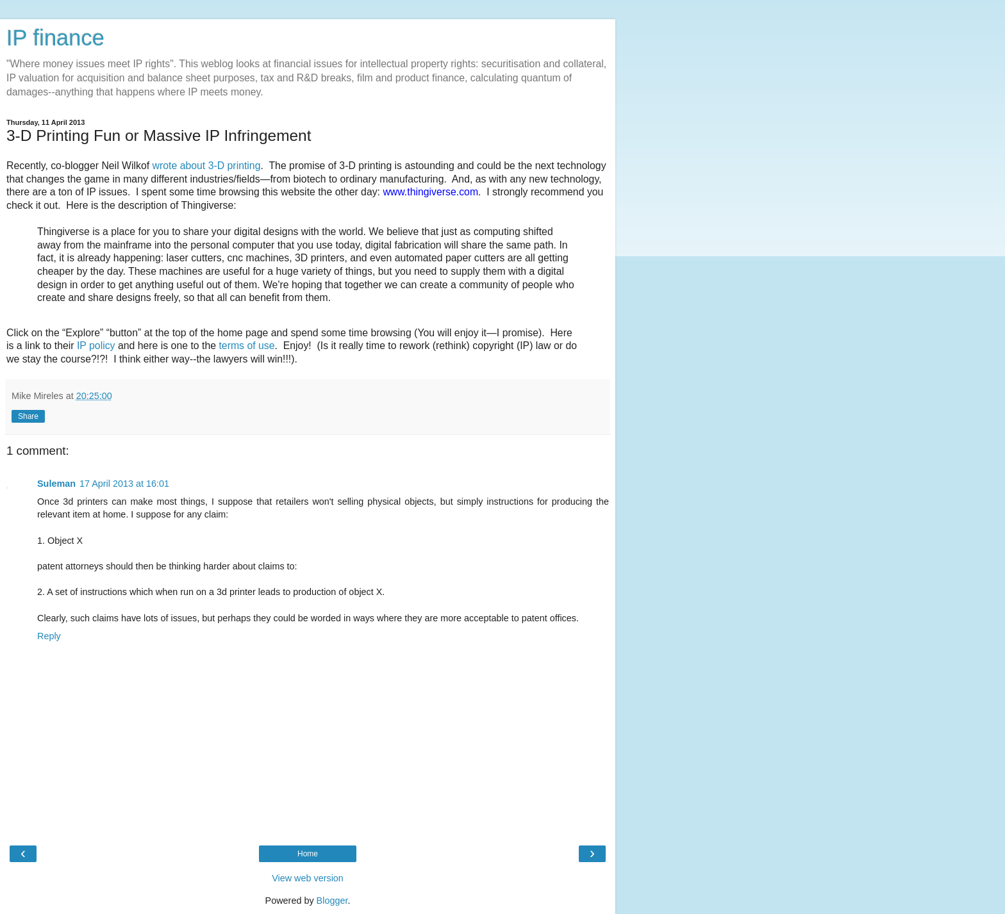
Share (28, 416)
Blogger (332, 900)
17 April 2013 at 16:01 (124, 483)
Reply (49, 636)
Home (307, 853)
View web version (308, 878)
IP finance (55, 38)
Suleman (56, 483)
